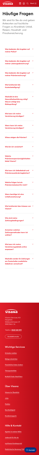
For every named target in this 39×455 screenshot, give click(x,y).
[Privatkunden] (7, 3)
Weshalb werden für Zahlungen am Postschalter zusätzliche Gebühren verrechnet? (19, 261)
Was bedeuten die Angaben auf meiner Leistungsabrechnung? (19, 62)
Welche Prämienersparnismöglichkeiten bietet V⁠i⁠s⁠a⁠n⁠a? (19, 158)
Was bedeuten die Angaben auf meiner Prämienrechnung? (19, 74)
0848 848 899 (16, 330)
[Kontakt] (30, 449)
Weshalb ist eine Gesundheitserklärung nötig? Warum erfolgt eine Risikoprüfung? (19, 100)
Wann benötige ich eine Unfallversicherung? (19, 195)
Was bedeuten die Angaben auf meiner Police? (19, 50)
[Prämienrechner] (20, 3)
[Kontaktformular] (13, 336)
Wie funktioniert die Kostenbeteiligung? (19, 85)
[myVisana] (24, 3)
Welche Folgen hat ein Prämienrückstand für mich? (19, 183)
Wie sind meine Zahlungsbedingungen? (19, 219)
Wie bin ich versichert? (19, 146)
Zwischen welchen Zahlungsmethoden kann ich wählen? (19, 232)
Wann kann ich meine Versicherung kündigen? (19, 126)
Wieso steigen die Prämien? (19, 137)
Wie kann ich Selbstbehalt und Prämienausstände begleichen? (19, 171)
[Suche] (28, 3)
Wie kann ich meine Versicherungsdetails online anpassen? (19, 246)
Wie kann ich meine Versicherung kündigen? (19, 114)
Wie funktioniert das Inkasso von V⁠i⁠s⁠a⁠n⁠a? (19, 207)
